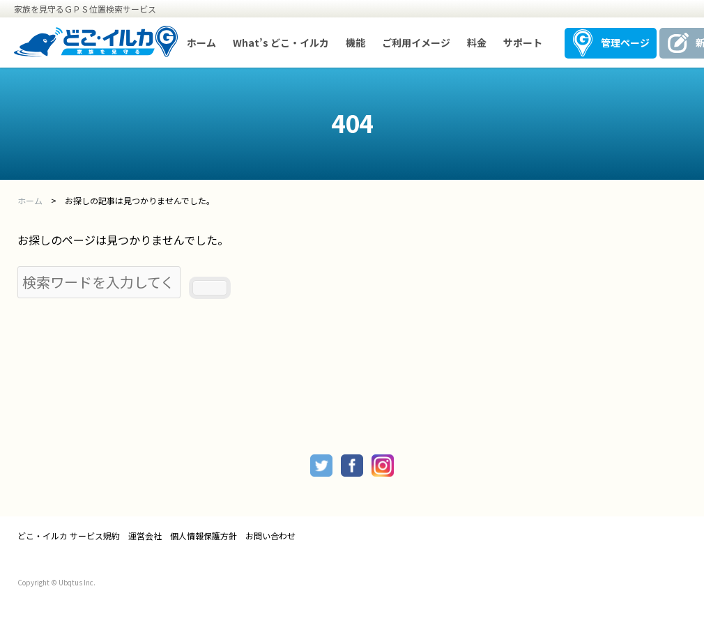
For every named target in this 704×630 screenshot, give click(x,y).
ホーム (201, 42)
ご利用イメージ (416, 42)
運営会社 (145, 535)
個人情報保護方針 (203, 535)
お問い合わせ (270, 535)
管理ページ (625, 42)
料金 (477, 42)
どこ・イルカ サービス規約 (68, 535)
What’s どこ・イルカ (281, 42)
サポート (522, 42)
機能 (355, 42)
